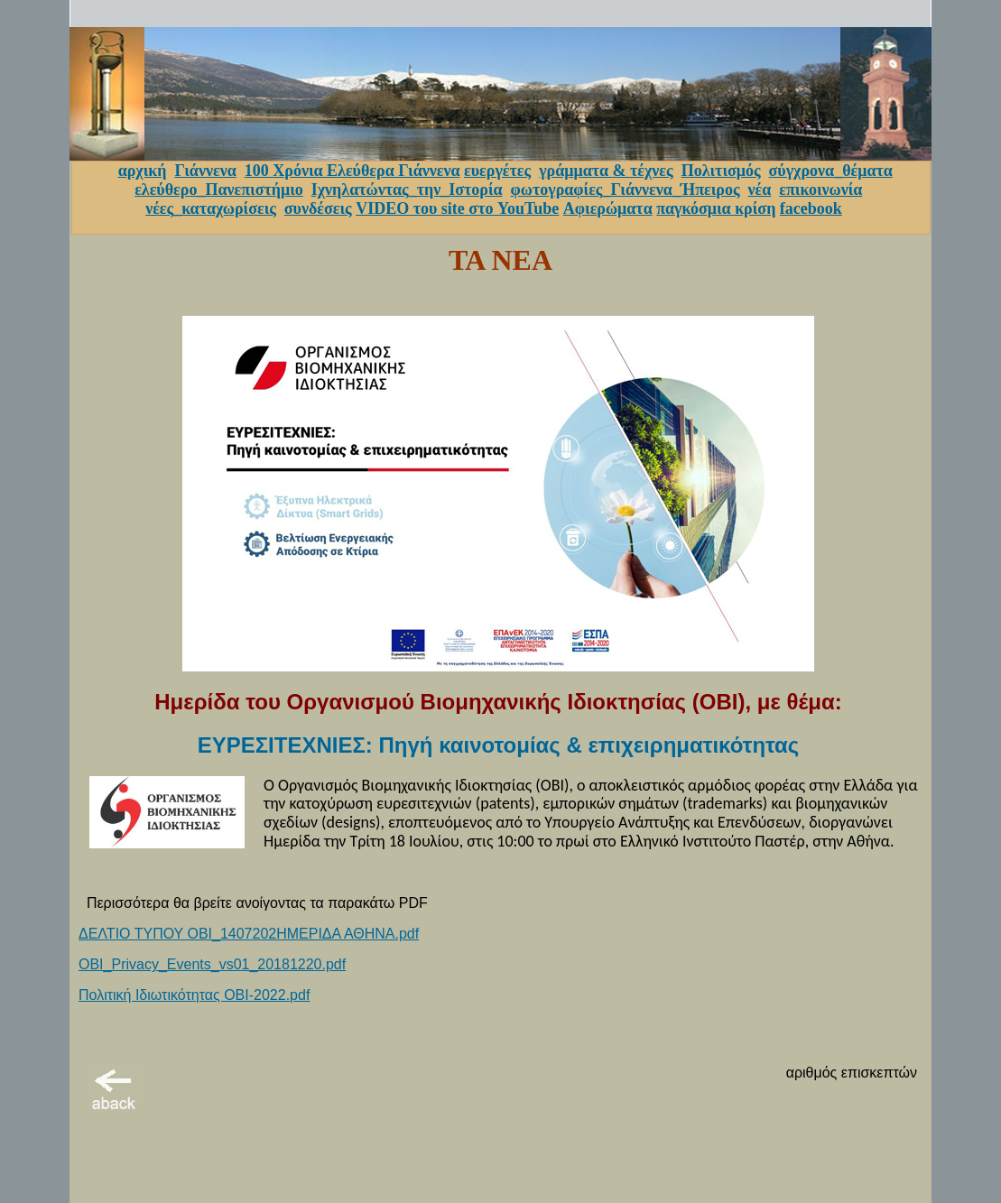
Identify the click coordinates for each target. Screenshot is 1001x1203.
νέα (760, 189)
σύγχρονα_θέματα (831, 171)
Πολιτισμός (721, 171)
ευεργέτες (497, 171)
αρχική (142, 171)
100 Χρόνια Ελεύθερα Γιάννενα (352, 171)
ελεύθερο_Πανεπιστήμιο (218, 189)
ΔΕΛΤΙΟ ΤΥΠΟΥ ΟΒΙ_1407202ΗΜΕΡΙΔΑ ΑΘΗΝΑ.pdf (249, 933)
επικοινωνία (820, 189)
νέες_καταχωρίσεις (210, 208)
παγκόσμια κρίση (715, 208)
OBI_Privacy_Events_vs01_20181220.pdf (212, 964)
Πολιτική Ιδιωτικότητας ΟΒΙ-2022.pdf (194, 995)
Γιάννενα (205, 171)
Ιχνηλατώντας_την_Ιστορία (407, 189)
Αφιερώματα (608, 208)
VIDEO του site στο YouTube (457, 208)
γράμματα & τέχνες (606, 171)
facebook (811, 208)
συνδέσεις (318, 208)
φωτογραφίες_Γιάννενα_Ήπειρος (625, 189)
